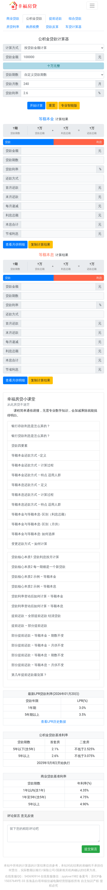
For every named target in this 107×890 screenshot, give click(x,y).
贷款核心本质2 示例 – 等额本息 (33, 586)
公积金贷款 (34, 18)
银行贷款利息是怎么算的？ (30, 436)
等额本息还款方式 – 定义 (29, 485)
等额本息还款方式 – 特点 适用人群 (36, 504)
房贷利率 (12, 27)
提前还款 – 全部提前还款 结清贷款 (36, 616)
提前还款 (55, 18)
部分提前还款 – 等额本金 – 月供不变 (37, 645)
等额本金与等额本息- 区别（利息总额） (39, 514)
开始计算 (36, 105)
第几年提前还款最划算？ (29, 675)
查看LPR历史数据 (53, 722)
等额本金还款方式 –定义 (28, 455)
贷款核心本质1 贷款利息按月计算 (35, 557)
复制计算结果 (40, 244)
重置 (52, 105)
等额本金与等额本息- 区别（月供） (36, 524)
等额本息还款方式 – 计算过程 (32, 495)
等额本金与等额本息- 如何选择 (33, 534)
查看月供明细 (15, 244)
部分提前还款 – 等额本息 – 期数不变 (37, 655)
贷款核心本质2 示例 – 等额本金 (33, 577)
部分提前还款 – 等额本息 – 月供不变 (37, 665)
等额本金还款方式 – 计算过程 (32, 465)
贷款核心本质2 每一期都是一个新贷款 (38, 567)
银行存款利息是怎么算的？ (30, 426)
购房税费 (32, 27)
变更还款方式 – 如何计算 (29, 544)
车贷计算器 (73, 27)
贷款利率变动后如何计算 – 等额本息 (37, 606)
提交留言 (90, 849)
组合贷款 (75, 18)
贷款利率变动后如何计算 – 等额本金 (37, 596)
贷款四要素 (19, 446)
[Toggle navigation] (92, 6)
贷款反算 (52, 27)
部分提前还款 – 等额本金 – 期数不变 (37, 635)
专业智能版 (69, 105)
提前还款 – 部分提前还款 (29, 626)
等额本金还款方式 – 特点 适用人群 (36, 475)
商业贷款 (12, 18)
